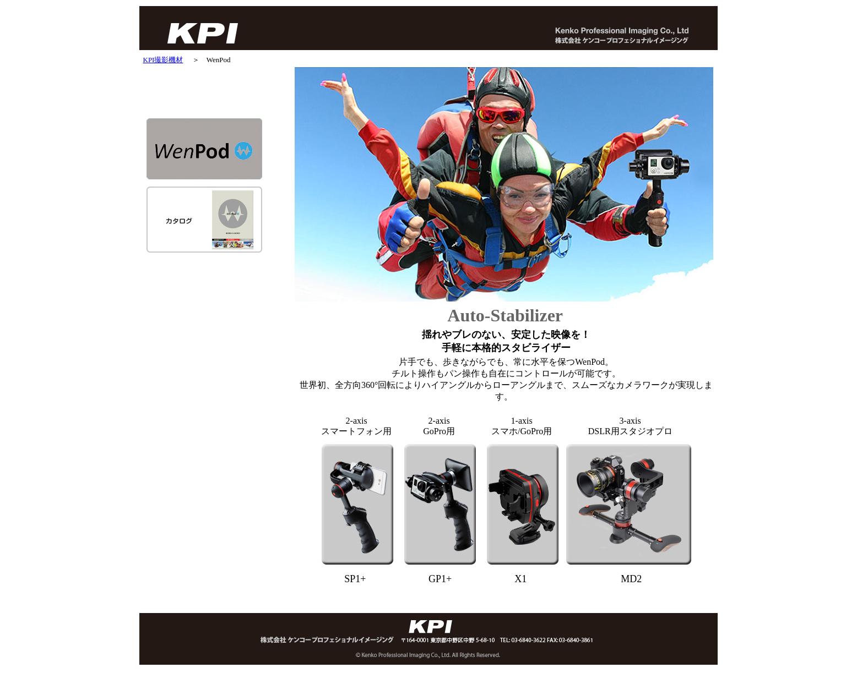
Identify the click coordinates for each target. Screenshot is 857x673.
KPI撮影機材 (163, 60)
